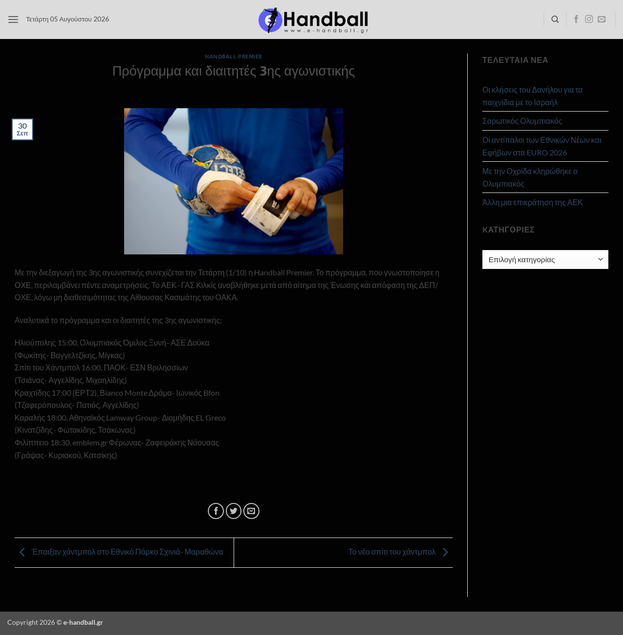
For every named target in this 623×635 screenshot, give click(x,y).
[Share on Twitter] (234, 511)
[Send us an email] (601, 19)
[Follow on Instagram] (589, 19)
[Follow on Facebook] (576, 19)
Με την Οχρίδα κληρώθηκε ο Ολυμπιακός (530, 177)
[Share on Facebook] (216, 511)
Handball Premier (233, 56)
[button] (13, 19)
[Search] (555, 19)
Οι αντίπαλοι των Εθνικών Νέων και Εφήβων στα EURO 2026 (541, 146)
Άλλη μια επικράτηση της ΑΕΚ (532, 202)
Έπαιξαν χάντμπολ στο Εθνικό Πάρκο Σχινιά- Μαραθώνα (119, 551)
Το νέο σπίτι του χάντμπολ (400, 551)
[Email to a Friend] (251, 511)
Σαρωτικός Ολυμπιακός (522, 120)
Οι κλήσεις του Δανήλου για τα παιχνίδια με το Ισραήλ (532, 96)
